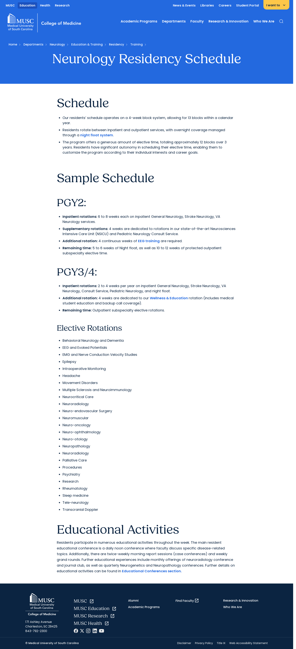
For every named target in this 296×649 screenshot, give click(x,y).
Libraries (207, 5)
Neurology (57, 44)
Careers (225, 5)
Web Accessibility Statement (248, 643)
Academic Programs (139, 21)
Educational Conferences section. (152, 571)
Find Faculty (187, 600)
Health (45, 5)
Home (13, 44)
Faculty (197, 21)
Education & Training (87, 44)
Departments (174, 21)
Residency (116, 44)
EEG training (149, 241)
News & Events (184, 5)
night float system (96, 135)
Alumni (133, 600)
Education (27, 5)
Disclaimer (184, 643)
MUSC (10, 5)
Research (62, 5)
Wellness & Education (169, 298)
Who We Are (263, 21)
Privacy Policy (204, 643)
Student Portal (247, 5)
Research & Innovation (229, 21)
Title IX (221, 643)
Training (136, 44)
